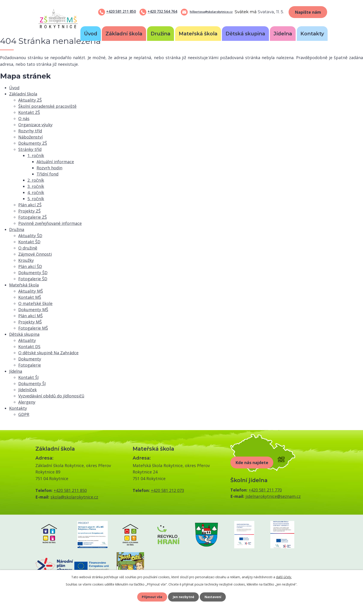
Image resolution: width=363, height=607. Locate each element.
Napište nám (308, 12)
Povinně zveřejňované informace (50, 223)
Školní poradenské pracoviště (47, 106)
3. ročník (35, 186)
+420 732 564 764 (162, 11)
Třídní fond (47, 174)
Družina (160, 34)
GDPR (23, 414)
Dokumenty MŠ (33, 309)
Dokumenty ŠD (32, 272)
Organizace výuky (35, 124)
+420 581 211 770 (265, 490)
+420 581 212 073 (167, 490)
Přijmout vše (152, 597)
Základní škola (123, 34)
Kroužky (26, 260)
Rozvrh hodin (49, 168)
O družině (27, 248)
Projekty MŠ (30, 322)
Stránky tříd (30, 149)
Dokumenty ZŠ (32, 143)
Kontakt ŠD (29, 241)
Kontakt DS (29, 346)
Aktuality (27, 340)
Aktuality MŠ (30, 291)
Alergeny (26, 402)
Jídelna (283, 34)
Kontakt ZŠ (29, 112)
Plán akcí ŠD (30, 266)
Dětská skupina (245, 34)
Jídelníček (27, 389)
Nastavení (213, 597)
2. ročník (35, 180)
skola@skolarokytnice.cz (74, 497)
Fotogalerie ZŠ (32, 217)
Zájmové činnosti (35, 254)
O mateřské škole (35, 303)
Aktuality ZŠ (30, 100)
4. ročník (35, 192)
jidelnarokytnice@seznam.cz (273, 496)
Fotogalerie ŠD (32, 278)
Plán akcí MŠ (30, 315)
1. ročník (35, 155)
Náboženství (30, 137)
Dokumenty (29, 359)
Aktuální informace (55, 161)
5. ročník (35, 198)
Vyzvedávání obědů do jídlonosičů (51, 396)
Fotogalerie (29, 365)
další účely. (284, 577)
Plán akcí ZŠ (30, 205)
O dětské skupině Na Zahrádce (48, 352)
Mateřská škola (198, 34)
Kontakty (312, 34)
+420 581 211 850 (121, 11)
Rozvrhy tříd (30, 131)
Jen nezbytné (183, 597)
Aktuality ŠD (30, 235)
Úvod (90, 34)
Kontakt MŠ (29, 297)
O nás (23, 118)
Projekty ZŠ (29, 211)
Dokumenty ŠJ (32, 383)
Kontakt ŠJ (28, 377)
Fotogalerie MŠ (33, 328)
